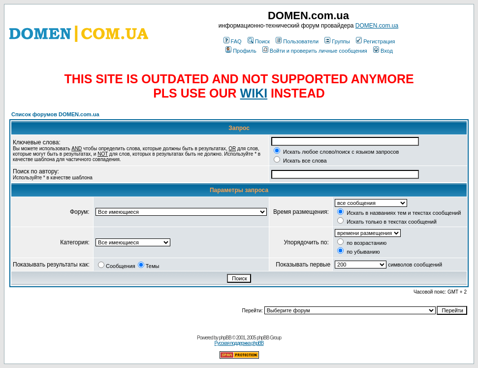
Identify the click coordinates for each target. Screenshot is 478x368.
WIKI (254, 93)
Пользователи (297, 41)
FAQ (232, 41)
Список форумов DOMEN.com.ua (55, 114)
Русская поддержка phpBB (238, 343)
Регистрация (375, 41)
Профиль (240, 51)
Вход (383, 51)
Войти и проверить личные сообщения (314, 51)
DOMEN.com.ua (376, 25)
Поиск (259, 41)
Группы (337, 41)
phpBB (225, 337)
